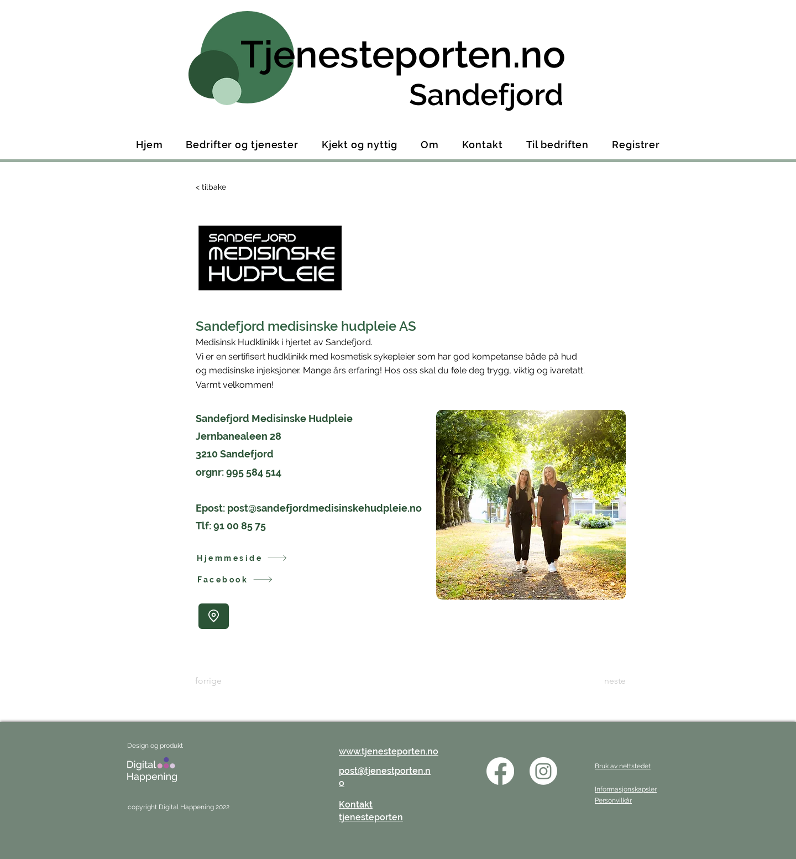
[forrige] (231, 681)
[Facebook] (248, 579)
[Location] (213, 616)
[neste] (598, 681)
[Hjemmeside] (247, 558)
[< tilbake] (232, 187)
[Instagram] (543, 771)
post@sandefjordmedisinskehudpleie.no (324, 508)
